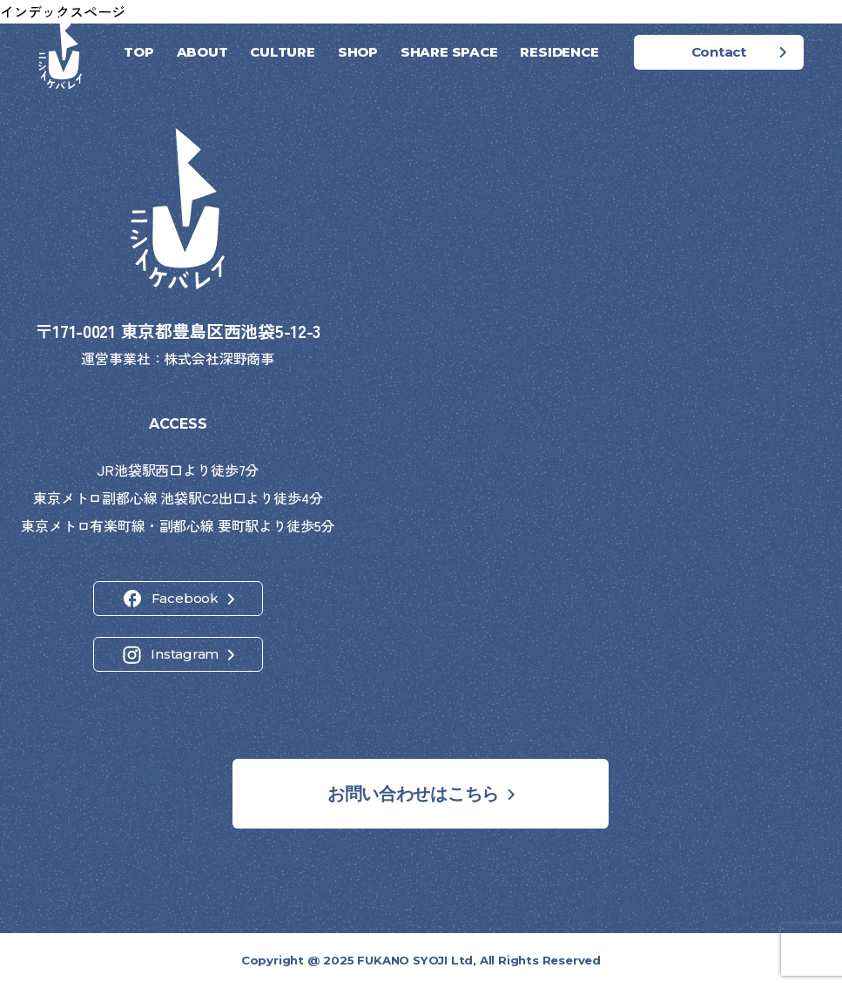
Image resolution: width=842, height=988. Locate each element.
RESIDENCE (559, 52)
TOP (138, 52)
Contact (718, 52)
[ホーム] (60, 52)
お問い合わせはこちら (413, 793)
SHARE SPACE (449, 52)
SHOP (358, 52)
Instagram (185, 654)
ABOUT (202, 52)
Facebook (185, 598)
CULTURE (282, 52)
